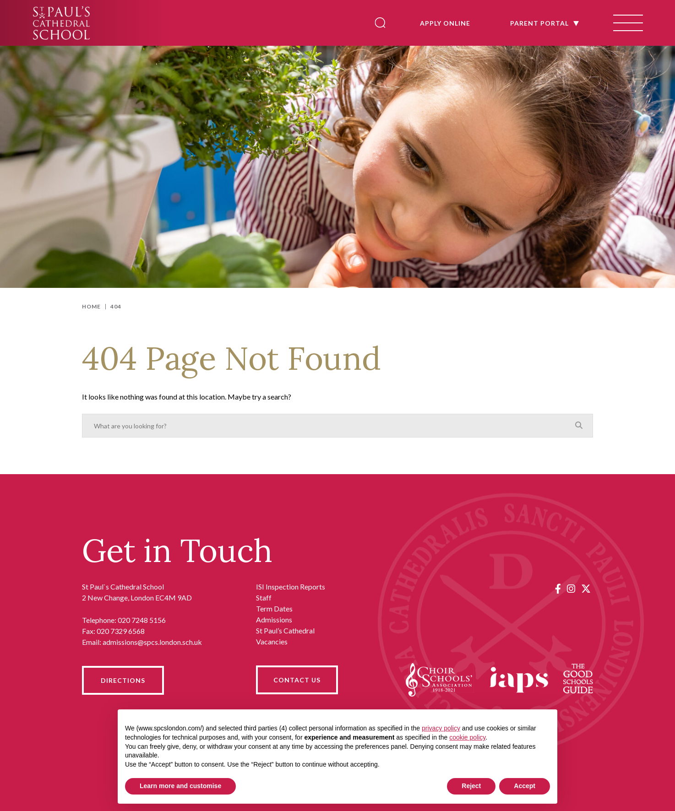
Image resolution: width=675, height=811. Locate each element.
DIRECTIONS (123, 680)
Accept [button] (524, 785)
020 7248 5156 (142, 620)
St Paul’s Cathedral (285, 630)
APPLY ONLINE (445, 23)
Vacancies (272, 641)
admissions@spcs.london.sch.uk (152, 642)
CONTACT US (297, 680)
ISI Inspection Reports (290, 586)
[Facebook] (558, 588)
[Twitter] (586, 588)
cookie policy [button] (467, 737)
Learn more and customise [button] (180, 785)
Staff (264, 597)
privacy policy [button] (441, 728)
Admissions (274, 619)
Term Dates (274, 608)
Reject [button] (471, 785)
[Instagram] (571, 588)
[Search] (380, 22)
